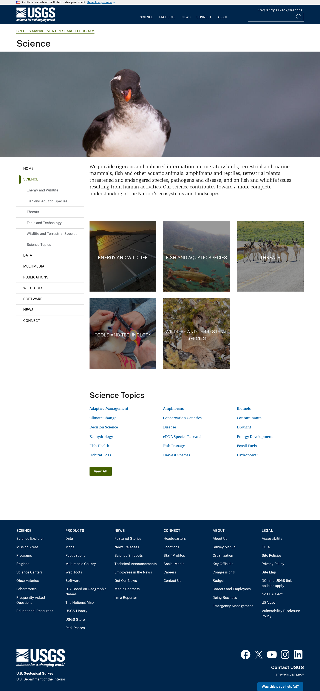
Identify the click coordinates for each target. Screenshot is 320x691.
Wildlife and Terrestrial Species (52, 234)
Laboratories (26, 589)
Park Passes (75, 628)
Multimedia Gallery (80, 564)
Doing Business (225, 598)
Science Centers (29, 572)
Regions (22, 564)
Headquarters (175, 539)
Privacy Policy (273, 564)
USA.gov (268, 603)
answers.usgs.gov (289, 674)
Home (28, 169)
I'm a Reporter (125, 598)
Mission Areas (27, 547)
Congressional (224, 572)
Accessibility (272, 539)
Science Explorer (30, 539)
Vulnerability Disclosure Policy (281, 613)
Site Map (269, 572)
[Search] (299, 17)
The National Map (79, 603)
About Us (220, 539)
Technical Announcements (135, 564)
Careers (170, 572)
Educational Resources (34, 611)
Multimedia (33, 266)
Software (32, 299)
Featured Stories (127, 539)
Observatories (27, 581)
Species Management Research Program (55, 31)
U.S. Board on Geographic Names (86, 591)
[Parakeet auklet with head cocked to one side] (160, 104)
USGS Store (75, 620)
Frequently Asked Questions (280, 10)
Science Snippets (128, 555)
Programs (24, 555)
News (185, 17)
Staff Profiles (174, 555)
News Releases (126, 547)
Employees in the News (133, 572)
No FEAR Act (272, 594)
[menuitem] (146, 14)
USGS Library (76, 611)
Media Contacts (127, 589)
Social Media (174, 564)
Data (27, 255)
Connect (203, 17)
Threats (33, 212)
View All (100, 471)
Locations (171, 547)
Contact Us (172, 581)
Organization (223, 555)
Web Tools (33, 288)
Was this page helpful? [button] (280, 687)
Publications (35, 277)
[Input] (276, 17)
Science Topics (39, 245)
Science (146, 17)
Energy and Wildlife (42, 190)
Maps (69, 547)
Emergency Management (233, 606)
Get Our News (125, 581)
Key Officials (223, 564)
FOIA (266, 547)
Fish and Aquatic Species (47, 201)
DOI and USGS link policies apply (277, 583)
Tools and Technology (44, 223)
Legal (267, 531)
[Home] (35, 21)
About (222, 17)
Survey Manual (225, 547)
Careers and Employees (232, 589)
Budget (218, 581)
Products (167, 17)
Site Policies (271, 555)
